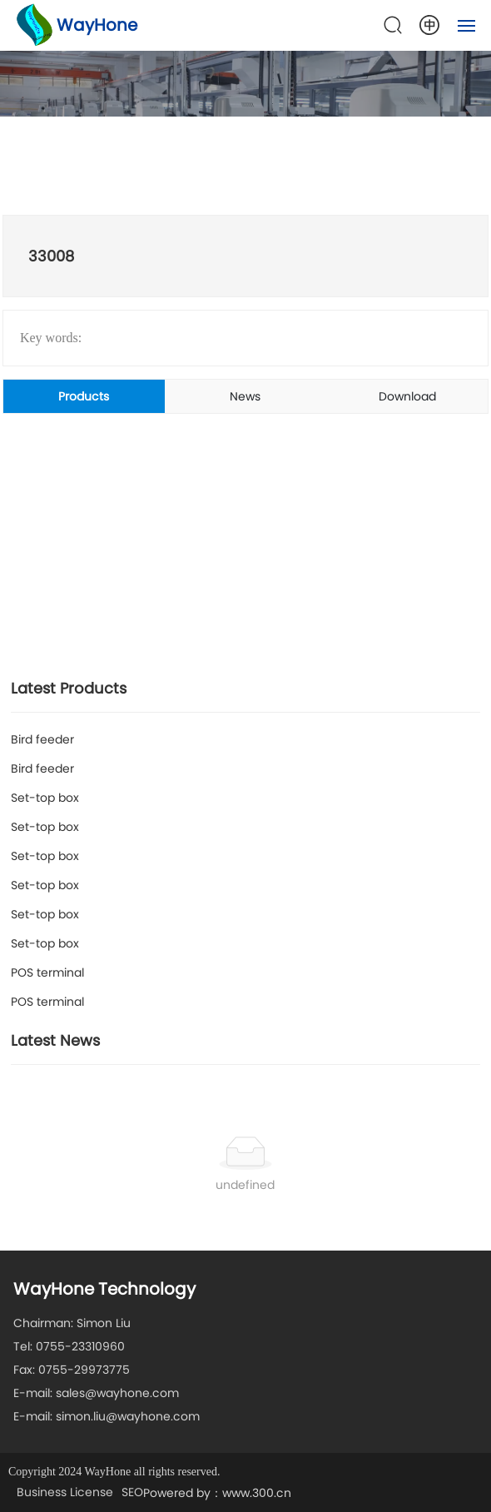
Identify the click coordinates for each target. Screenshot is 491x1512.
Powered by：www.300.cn (217, 1493)
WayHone (97, 25)
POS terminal (47, 972)
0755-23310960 (80, 1346)
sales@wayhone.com (117, 1393)
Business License (65, 1492)
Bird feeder (42, 739)
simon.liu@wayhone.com (128, 1416)
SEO (132, 1492)
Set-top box (45, 797)
